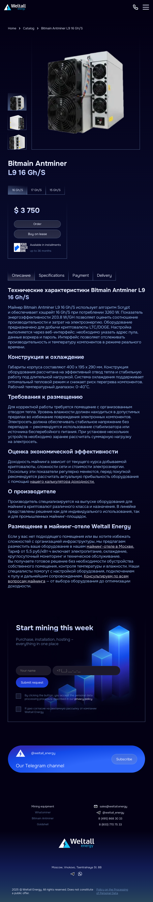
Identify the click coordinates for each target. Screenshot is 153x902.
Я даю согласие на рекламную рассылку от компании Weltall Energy (60, 709)
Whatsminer (43, 811)
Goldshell (42, 823)
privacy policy (83, 698)
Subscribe (123, 758)
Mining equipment (42, 805)
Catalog (29, 28)
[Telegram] (73, 873)
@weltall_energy (113, 812)
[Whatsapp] (80, 873)
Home (12, 28)
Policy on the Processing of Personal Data (112, 890)
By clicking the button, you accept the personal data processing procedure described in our (59, 696)
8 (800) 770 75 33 (110, 823)
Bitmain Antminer (43, 817)
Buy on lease (37, 233)
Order (37, 223)
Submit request (32, 682)
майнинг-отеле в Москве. (110, 545)
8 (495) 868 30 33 (110, 817)
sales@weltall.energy (113, 805)
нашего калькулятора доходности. (62, 480)
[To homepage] (15, 7)
